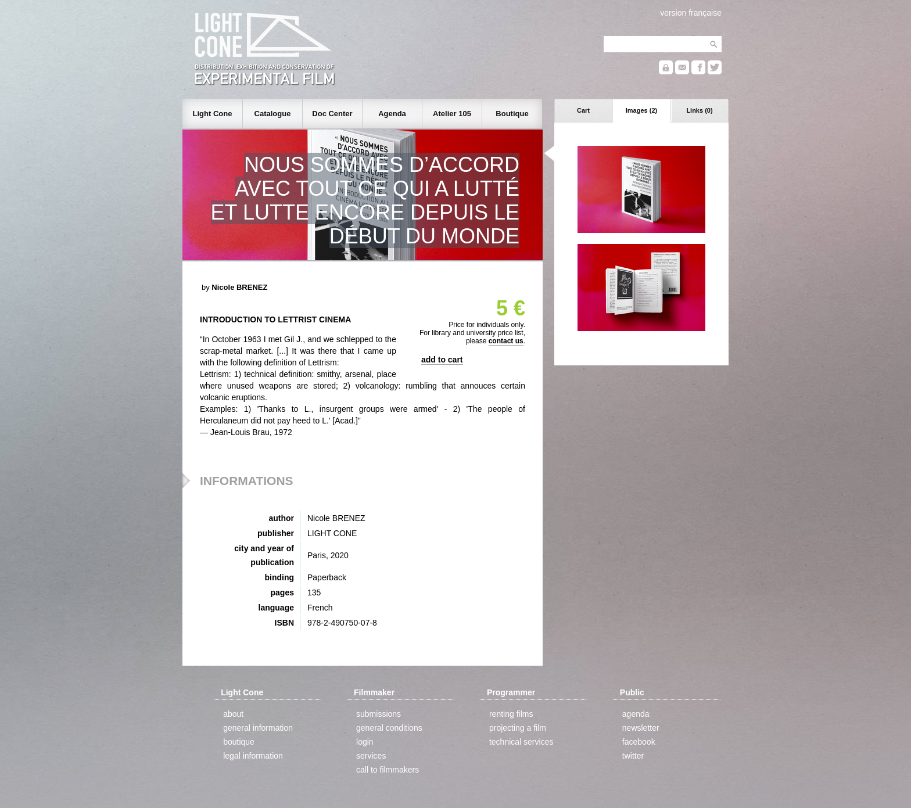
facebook (638, 741)
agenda (636, 714)
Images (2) (641, 110)
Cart (583, 110)
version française (691, 12)
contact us (506, 341)
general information (258, 727)
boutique (238, 741)
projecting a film (517, 727)
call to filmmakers (387, 769)
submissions (378, 714)
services (371, 755)
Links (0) (699, 110)
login (365, 741)
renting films (511, 714)
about (233, 714)
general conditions (389, 727)
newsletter (640, 727)
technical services (521, 741)
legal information (253, 755)
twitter (633, 755)
